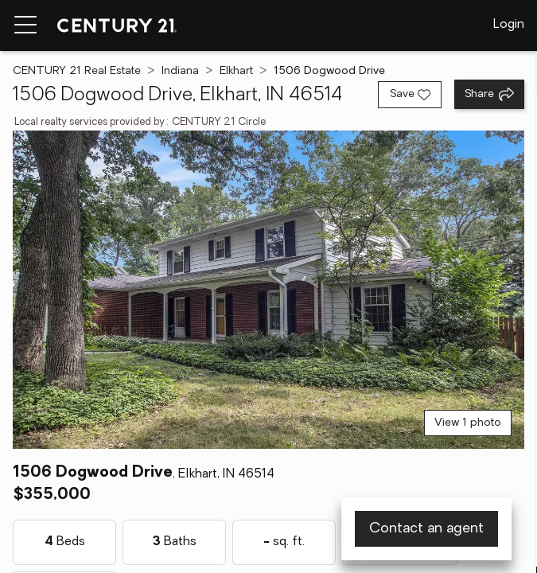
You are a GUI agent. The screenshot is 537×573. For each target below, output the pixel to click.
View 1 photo (467, 423)
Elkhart (236, 71)
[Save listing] (410, 94)
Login (508, 24)
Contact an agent (426, 528)
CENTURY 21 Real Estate (77, 71)
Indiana (180, 71)
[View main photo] (268, 290)
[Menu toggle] (25, 25)
